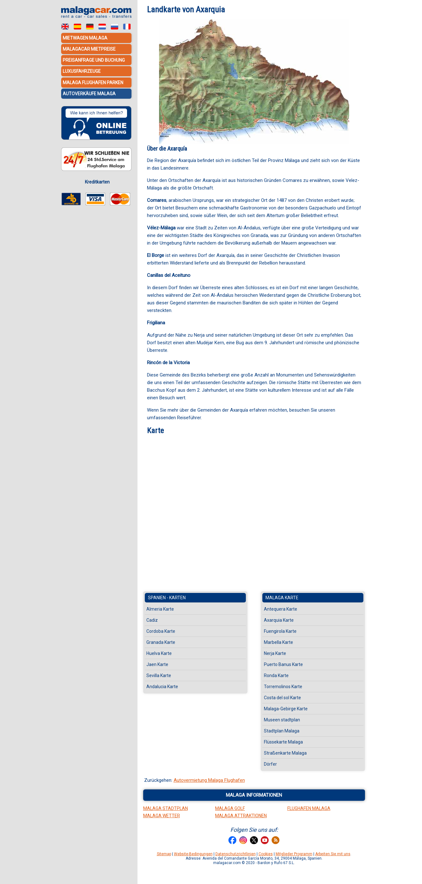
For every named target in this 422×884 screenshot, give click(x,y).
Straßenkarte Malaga (285, 753)
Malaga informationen (254, 795)
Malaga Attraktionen (241, 815)
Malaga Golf (230, 808)
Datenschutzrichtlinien (235, 854)
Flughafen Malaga (308, 808)
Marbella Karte (278, 642)
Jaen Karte (157, 664)
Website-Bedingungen (193, 854)
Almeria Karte (160, 609)
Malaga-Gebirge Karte (286, 708)
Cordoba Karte (160, 631)
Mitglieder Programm (294, 854)
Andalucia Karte (162, 686)
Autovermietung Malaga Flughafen (209, 780)
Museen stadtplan (282, 719)
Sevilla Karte (158, 675)
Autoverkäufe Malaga (89, 93)
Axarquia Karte (279, 620)
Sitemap (164, 854)
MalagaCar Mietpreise (89, 49)
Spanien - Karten (167, 597)
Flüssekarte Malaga (283, 741)
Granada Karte (160, 642)
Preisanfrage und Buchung (94, 60)
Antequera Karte (280, 609)
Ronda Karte (276, 675)
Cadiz (152, 620)
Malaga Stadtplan (165, 808)
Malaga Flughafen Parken (93, 82)
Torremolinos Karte (283, 686)
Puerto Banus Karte (283, 664)
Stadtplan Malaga (281, 730)
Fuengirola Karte (280, 631)
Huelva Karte (159, 653)
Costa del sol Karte (282, 697)
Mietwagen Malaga (85, 37)
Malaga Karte (281, 597)
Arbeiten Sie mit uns (332, 854)
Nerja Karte (275, 653)
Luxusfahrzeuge (82, 71)
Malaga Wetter (161, 815)
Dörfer (270, 764)
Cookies (266, 854)
